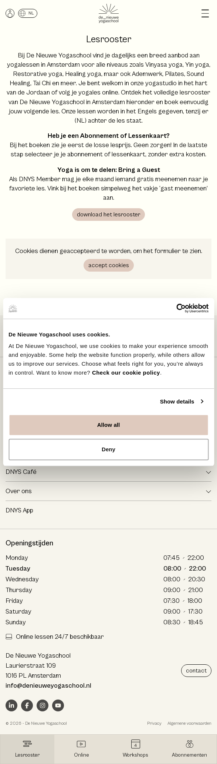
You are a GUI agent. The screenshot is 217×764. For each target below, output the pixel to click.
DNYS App (19, 510)
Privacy (154, 723)
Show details (177, 401)
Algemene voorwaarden (189, 723)
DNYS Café (21, 472)
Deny (108, 449)
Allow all (108, 425)
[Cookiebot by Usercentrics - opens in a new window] (176, 308)
